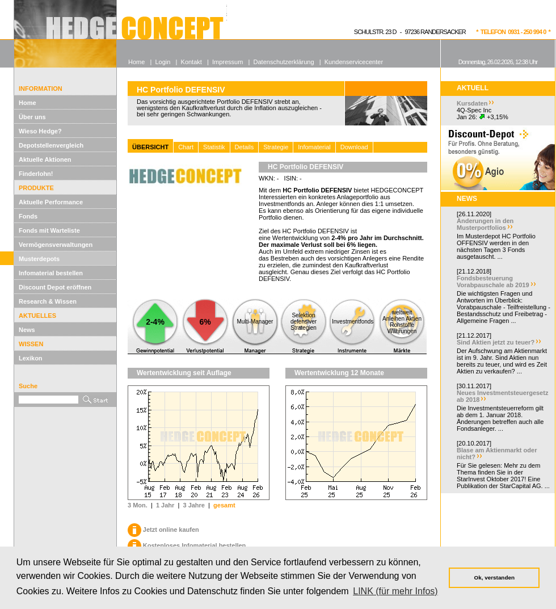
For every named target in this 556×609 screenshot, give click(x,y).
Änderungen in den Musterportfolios (485, 224)
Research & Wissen (48, 301)
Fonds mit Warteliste (49, 230)
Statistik (214, 147)
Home (27, 102)
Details (244, 147)
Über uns (32, 117)
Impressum (227, 61)
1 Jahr (165, 505)
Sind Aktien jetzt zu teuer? (495, 342)
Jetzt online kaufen (163, 529)
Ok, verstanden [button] (494, 577)
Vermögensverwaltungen (55, 244)
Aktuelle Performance (51, 202)
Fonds (28, 216)
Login (162, 61)
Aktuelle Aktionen (45, 159)
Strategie (275, 147)
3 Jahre (194, 505)
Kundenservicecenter (354, 61)
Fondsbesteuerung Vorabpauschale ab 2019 (493, 281)
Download (354, 147)
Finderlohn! (36, 173)
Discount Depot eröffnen (55, 287)
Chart (185, 147)
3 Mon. (138, 505)
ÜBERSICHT (150, 147)
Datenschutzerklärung (284, 61)
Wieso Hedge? (40, 131)
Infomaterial (314, 147)
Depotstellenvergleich (51, 145)
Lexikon (31, 358)
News (27, 329)
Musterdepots (39, 258)
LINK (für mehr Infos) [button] (395, 591)
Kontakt (191, 61)
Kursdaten (472, 103)
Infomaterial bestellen (51, 273)
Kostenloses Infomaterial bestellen (187, 545)
